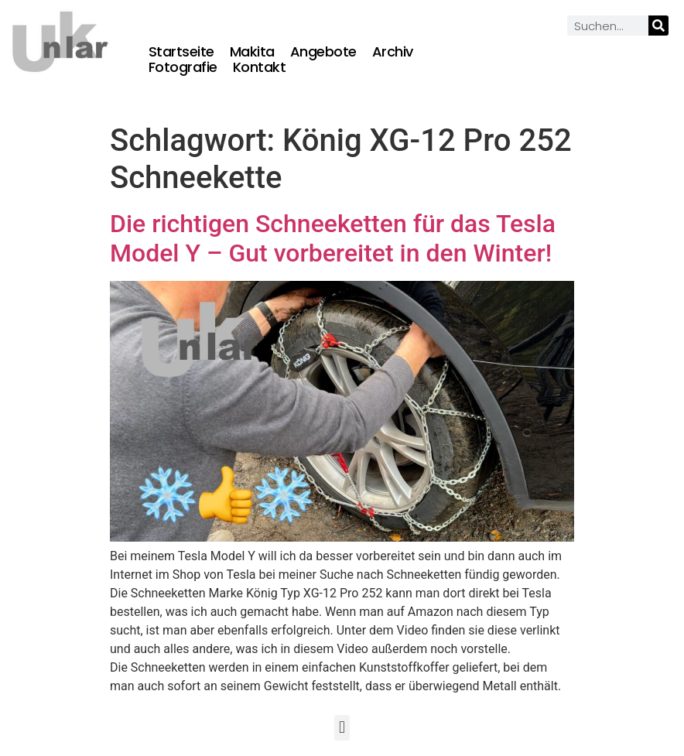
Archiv (392, 52)
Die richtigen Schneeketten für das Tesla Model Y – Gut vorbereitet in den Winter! (333, 238)
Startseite (181, 52)
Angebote (323, 52)
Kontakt (259, 67)
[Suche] (658, 25)
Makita (252, 52)
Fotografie (183, 67)
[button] (341, 728)
